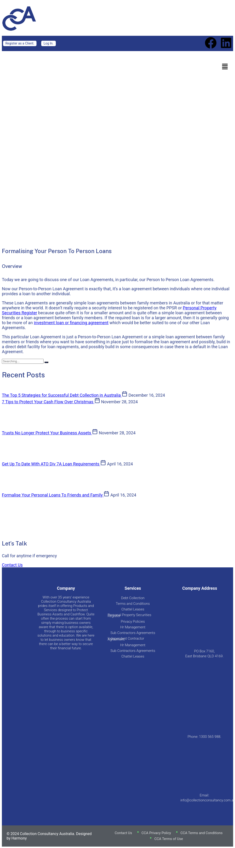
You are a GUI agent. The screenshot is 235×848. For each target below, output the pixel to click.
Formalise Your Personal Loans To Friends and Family (53, 495)
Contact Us (12, 564)
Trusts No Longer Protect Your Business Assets (47, 432)
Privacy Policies (133, 621)
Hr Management (133, 627)
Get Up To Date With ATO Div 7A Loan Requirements (51, 463)
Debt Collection (133, 598)
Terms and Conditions (133, 604)
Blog (77, 145)
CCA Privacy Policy (156, 833)
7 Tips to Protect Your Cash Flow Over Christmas (48, 401)
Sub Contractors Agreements (132, 633)
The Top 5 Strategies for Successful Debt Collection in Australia (62, 395)
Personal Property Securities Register (129, 615)
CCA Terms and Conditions (201, 833)
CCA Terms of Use (168, 839)
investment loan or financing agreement (71, 322)
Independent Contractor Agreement (126, 639)
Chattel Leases (132, 609)
